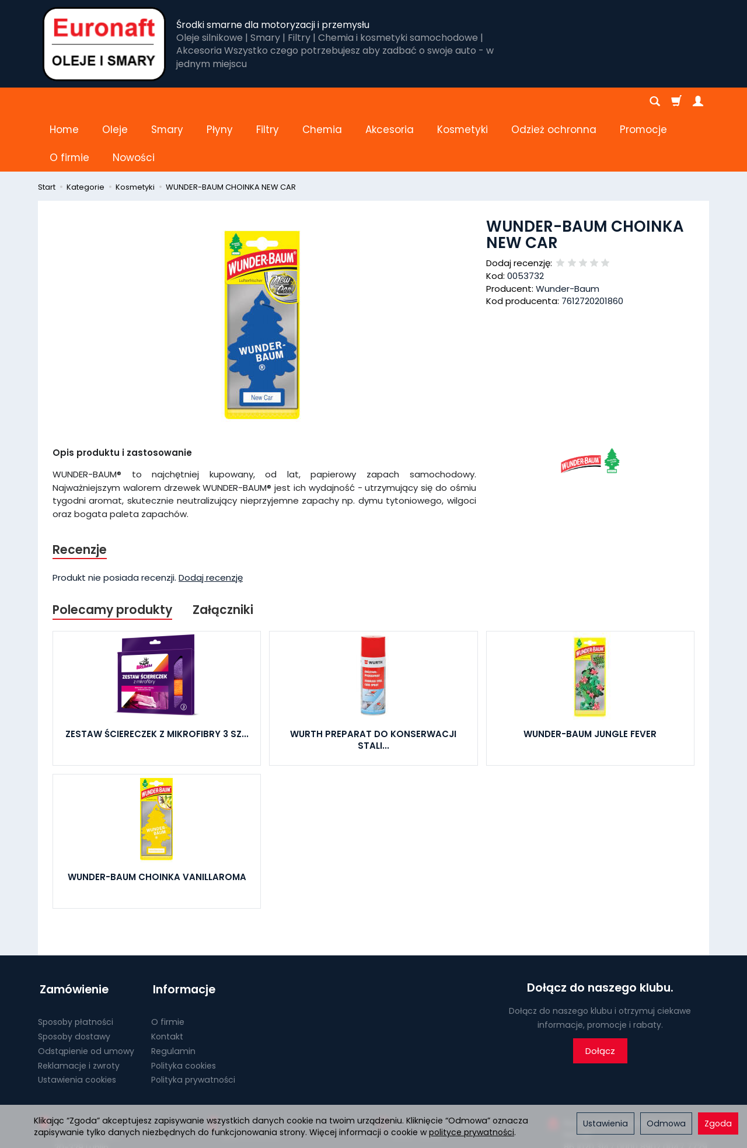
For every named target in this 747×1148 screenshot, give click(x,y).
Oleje (115, 102)
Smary (167, 102)
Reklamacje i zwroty (79, 1007)
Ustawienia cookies (77, 1021)
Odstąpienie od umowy (86, 992)
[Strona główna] (104, 44)
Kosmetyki (462, 102)
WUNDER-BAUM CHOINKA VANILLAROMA (157, 821)
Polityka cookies (183, 1007)
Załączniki (225, 554)
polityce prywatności (471, 1132)
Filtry (267, 102)
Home (64, 102)
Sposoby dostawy (74, 977)
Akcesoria (389, 102)
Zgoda (718, 1123)
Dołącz (600, 995)
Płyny (220, 102)
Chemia (322, 102)
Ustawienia (605, 1123)
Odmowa (666, 1123)
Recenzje (80, 493)
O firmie (167, 963)
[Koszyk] (676, 102)
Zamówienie (72, 932)
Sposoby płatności (75, 963)
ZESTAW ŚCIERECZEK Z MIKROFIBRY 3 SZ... (157, 678)
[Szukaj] (655, 102)
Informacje (182, 932)
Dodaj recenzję (211, 521)
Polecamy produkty (113, 554)
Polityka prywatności (193, 1021)
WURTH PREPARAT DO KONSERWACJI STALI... (373, 684)
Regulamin (173, 992)
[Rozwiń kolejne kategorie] (518, 102)
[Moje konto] (698, 102)
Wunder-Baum (567, 232)
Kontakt (167, 977)
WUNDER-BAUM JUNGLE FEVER (590, 678)
